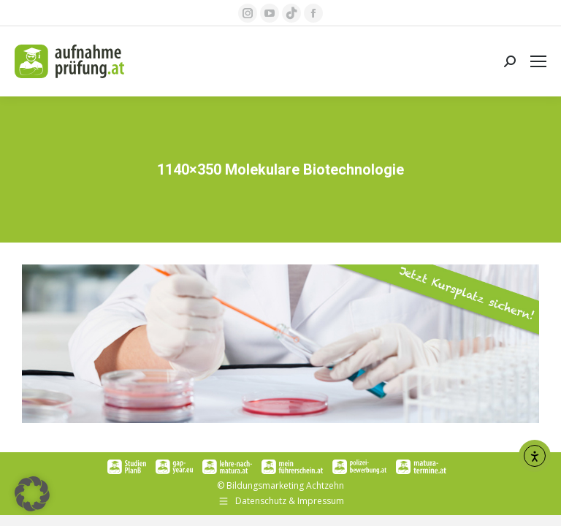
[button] (32, 494)
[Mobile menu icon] (538, 61)
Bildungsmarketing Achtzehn (285, 485)
